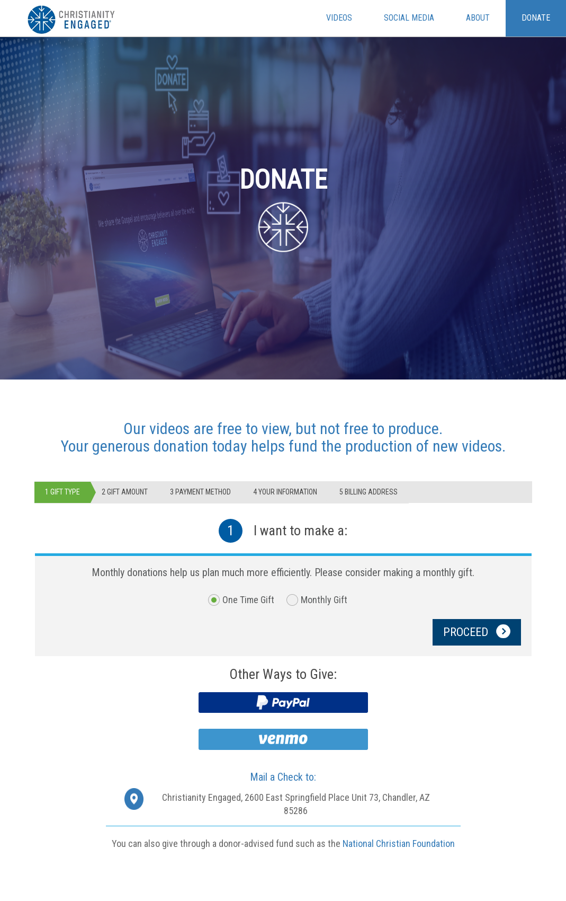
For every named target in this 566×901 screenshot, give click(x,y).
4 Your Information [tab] (285, 492)
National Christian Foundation (399, 843)
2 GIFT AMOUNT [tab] (125, 492)
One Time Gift (248, 599)
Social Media (409, 18)
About (478, 18)
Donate (536, 18)
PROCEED (476, 634)
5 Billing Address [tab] (368, 492)
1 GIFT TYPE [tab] (62, 492)
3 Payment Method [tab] (200, 492)
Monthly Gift (324, 599)
